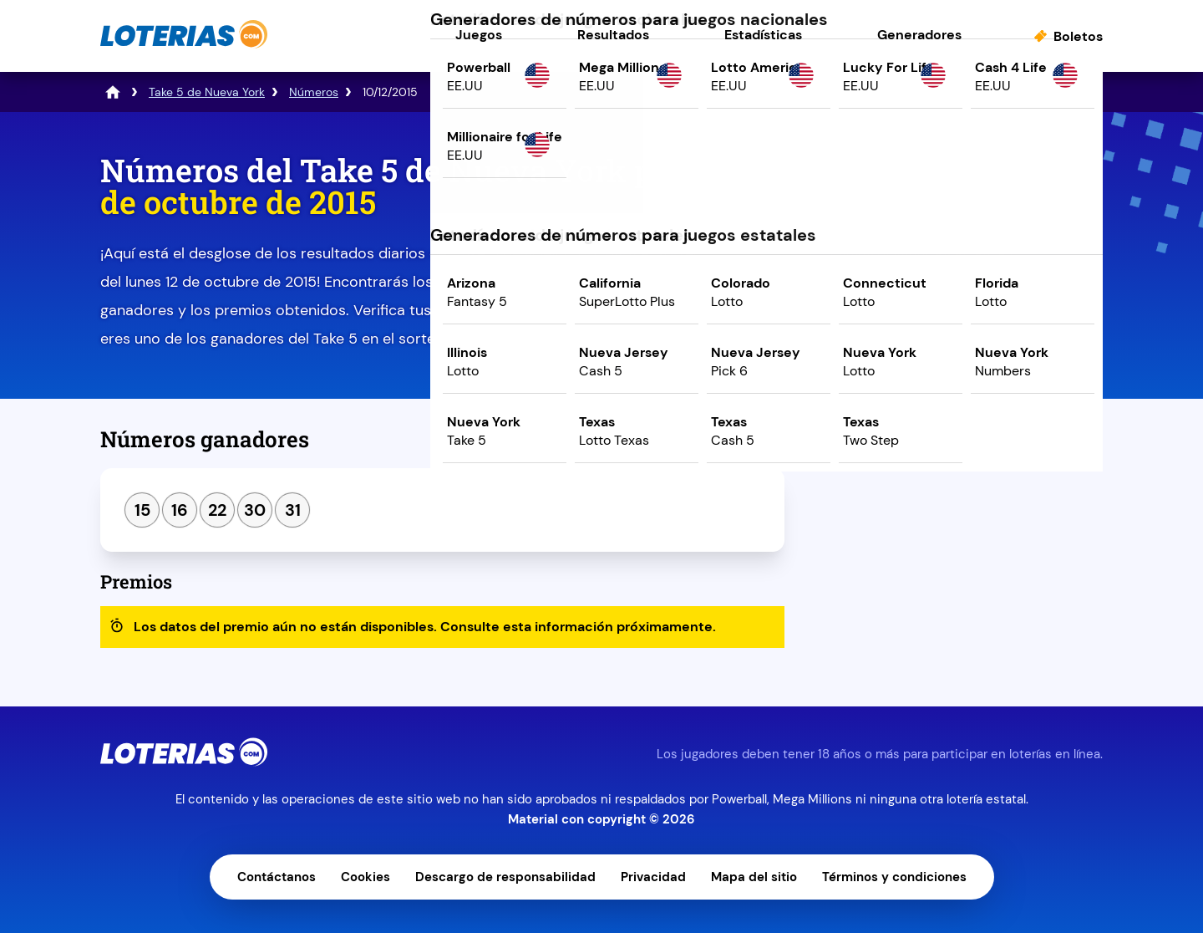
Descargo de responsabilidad (505, 877)
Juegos (478, 34)
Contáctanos (276, 877)
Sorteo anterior (880, 445)
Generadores (919, 34)
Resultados (613, 34)
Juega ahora (956, 298)
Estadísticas (763, 34)
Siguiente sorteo (1033, 445)
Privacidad (653, 877)
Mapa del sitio (754, 877)
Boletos (1078, 36)
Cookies (365, 877)
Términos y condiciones (894, 877)
